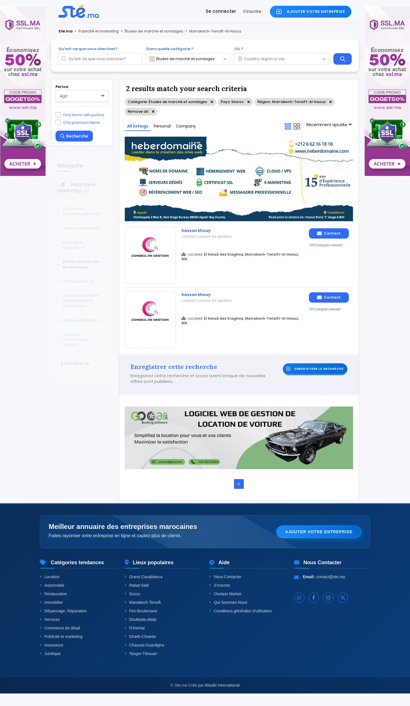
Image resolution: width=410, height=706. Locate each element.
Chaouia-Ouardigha (144, 657)
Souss (132, 606)
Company (186, 126)
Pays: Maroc (232, 101)
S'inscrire (252, 11)
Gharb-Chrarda (140, 649)
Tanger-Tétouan (141, 666)
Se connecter (221, 11)
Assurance (51, 657)
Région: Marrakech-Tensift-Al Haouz (291, 101)
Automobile (52, 598)
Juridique (50, 666)
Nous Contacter (225, 589)
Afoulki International (222, 697)
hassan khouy (199, 230)
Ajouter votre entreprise (318, 544)
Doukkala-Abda (141, 632)
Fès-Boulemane (141, 623)
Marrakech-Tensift (143, 615)
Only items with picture (83, 114)
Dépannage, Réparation (63, 623)
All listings (137, 126)
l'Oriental (135, 640)
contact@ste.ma (330, 589)
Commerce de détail (60, 640)
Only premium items (81, 122)
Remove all (138, 111)
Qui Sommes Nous (228, 615)
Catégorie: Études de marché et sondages (167, 101)
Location (50, 589)
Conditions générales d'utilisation (240, 623)
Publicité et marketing (61, 649)
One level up (75, 359)
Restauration (53, 606)
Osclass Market (225, 606)
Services (50, 632)
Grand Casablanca (144, 589)
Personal (162, 126)
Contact (329, 233)
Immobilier (51, 615)
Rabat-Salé (137, 598)
